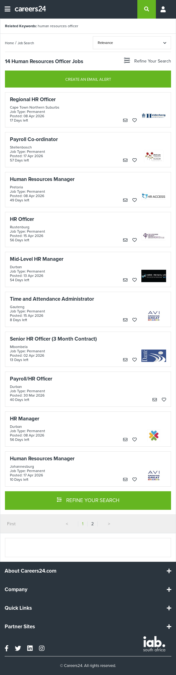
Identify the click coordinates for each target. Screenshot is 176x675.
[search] (146, 9)
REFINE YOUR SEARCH (88, 500)
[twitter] (18, 648)
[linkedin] (30, 648)
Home (9, 43)
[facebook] (7, 648)
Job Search (26, 43)
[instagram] (42, 648)
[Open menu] (7, 9)
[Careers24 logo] (28, 9)
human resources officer (58, 26)
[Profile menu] (163, 9)
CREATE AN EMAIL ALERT (88, 79)
